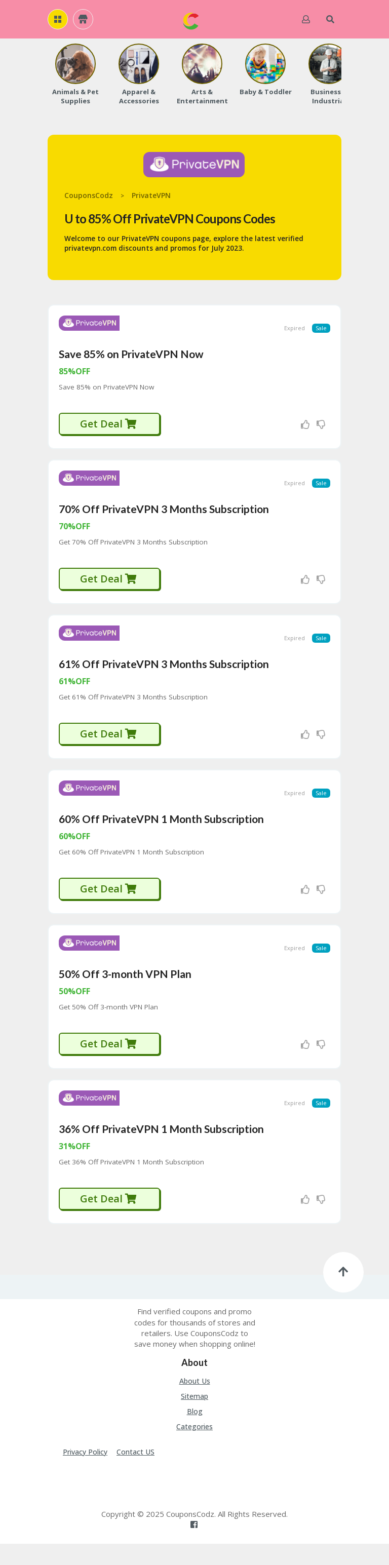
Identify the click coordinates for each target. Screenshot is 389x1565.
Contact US (135, 1473)
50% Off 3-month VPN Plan (125, 991)
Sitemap (194, 1417)
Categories (194, 1448)
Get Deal (108, 427)
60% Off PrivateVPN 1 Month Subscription (161, 833)
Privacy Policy (85, 1473)
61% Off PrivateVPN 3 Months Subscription (164, 674)
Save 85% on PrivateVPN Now (131, 357)
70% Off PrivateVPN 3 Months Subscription (164, 516)
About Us (194, 1402)
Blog (195, 1432)
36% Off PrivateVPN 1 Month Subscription (161, 1150)
